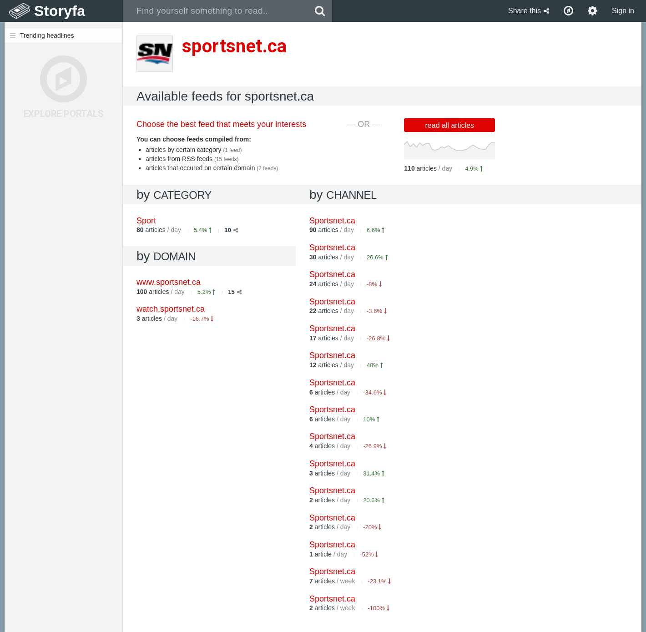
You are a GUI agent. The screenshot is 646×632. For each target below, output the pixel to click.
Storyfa (60, 11)
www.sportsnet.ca (168, 282)
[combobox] (215, 11)
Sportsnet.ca (332, 220)
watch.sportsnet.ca (170, 308)
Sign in (623, 11)
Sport (146, 220)
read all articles (449, 125)
